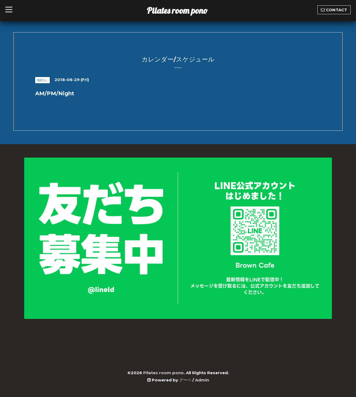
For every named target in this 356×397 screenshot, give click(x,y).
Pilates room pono (181, 10)
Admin (202, 380)
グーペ (185, 380)
